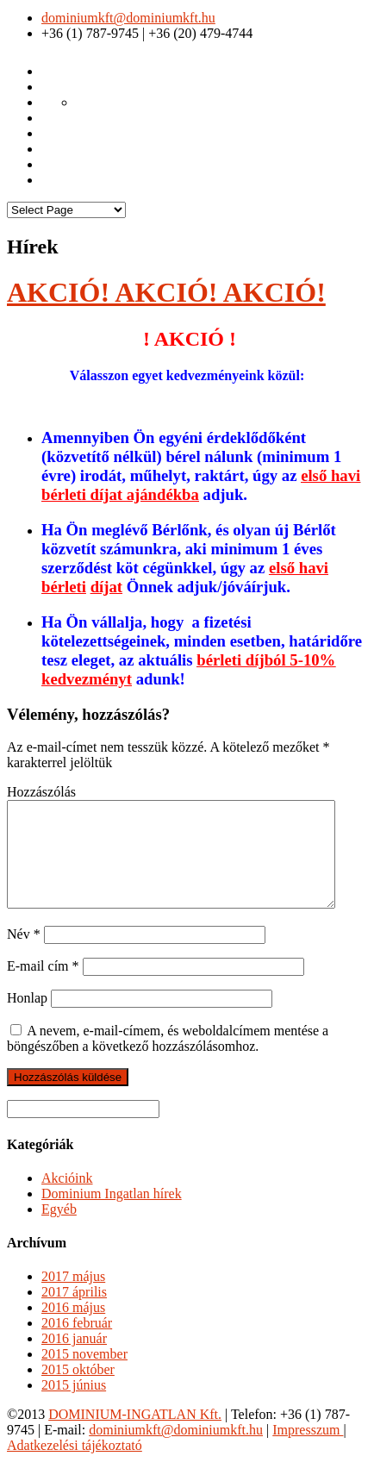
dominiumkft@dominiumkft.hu (128, 17)
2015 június (73, 1405)
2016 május (73, 1328)
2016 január (74, 1359)
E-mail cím (43, 986)
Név (24, 954)
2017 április (74, 1312)
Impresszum (307, 1450)
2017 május (73, 1297)
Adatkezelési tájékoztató (74, 1466)
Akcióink (67, 1198)
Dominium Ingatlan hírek (111, 1214)
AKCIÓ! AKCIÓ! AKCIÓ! (166, 292)
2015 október (78, 1390)
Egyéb (59, 1229)
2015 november (84, 1374)
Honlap (27, 1018)
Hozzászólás (41, 791)
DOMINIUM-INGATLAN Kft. (134, 1435)
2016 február (76, 1343)
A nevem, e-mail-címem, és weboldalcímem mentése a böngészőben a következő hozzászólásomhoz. (167, 1059)
